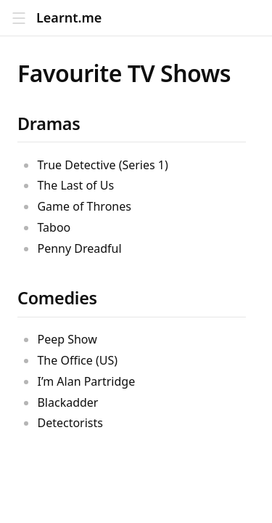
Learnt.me (69, 17)
